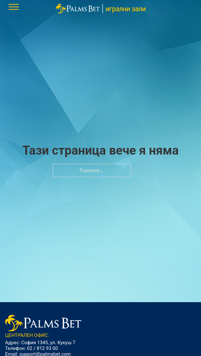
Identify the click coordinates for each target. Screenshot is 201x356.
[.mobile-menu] (13, 7)
